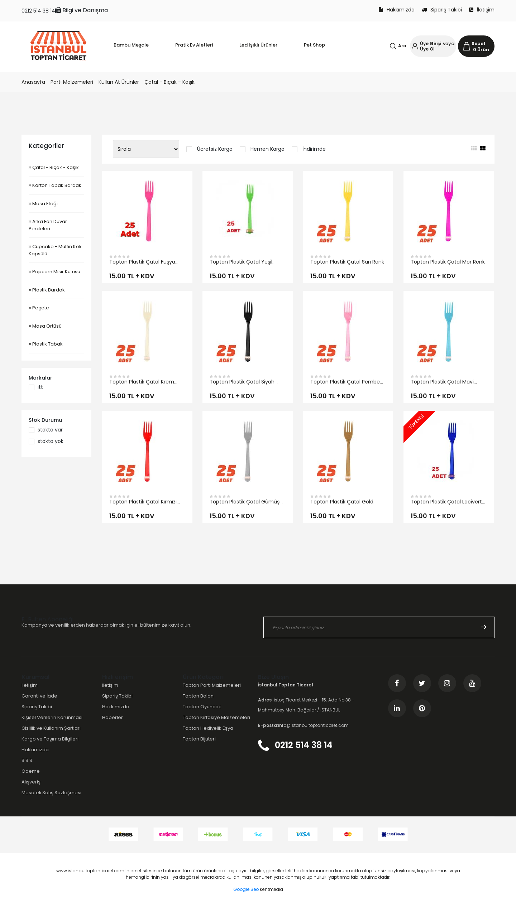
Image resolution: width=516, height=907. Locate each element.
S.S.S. (27, 760)
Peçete (39, 307)
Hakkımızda (397, 9)
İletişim (481, 9)
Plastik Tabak (46, 344)
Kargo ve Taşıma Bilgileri (50, 738)
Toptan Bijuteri (199, 738)
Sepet (479, 43)
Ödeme (31, 771)
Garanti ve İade (39, 696)
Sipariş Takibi (442, 9)
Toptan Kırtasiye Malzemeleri (216, 717)
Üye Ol (427, 49)
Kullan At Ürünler (119, 82)
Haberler (112, 717)
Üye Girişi (430, 43)
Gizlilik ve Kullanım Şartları (51, 728)
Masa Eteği (43, 203)
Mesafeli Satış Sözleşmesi (51, 792)
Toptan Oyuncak (202, 706)
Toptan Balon (198, 696)
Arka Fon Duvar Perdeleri (48, 225)
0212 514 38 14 (38, 10)
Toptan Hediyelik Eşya (208, 728)
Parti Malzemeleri (72, 82)
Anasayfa (33, 82)
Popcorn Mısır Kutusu (54, 271)
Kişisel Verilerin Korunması (52, 717)
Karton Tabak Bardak (55, 185)
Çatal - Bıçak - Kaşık (169, 82)
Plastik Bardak (47, 289)
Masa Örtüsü (45, 326)
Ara (402, 45)
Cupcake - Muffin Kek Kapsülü (55, 250)
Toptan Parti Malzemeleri (212, 685)
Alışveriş (31, 781)
